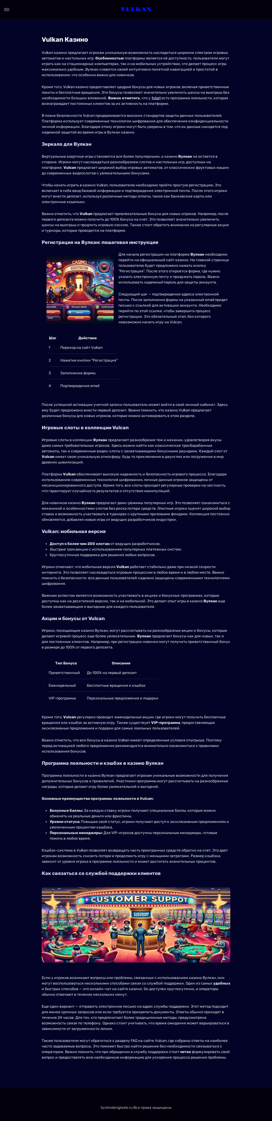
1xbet (156, 98)
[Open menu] (6, 9)
